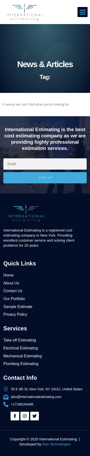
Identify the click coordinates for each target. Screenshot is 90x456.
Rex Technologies (56, 444)
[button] (83, 12)
